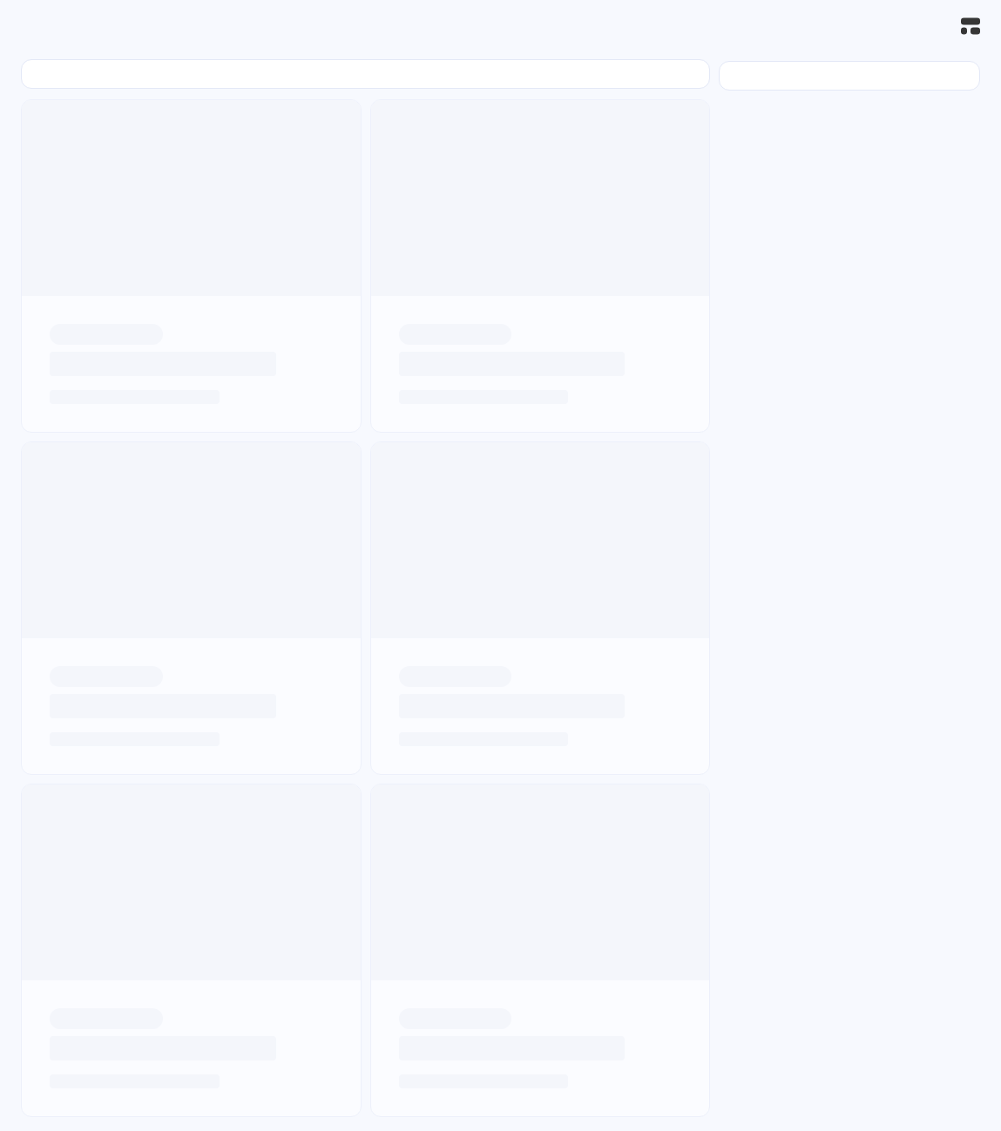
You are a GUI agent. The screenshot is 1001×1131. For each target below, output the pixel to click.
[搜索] (931, 26)
